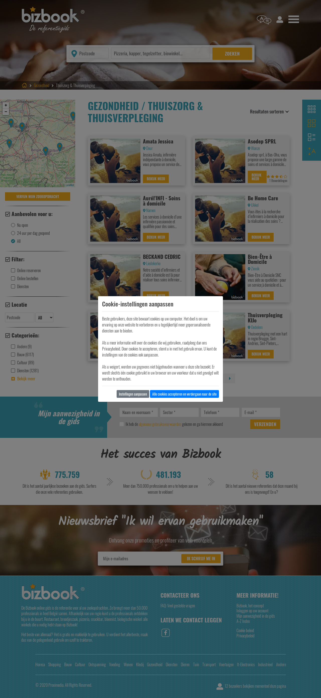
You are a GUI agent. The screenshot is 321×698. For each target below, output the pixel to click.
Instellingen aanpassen (133, 394)
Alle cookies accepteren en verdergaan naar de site (184, 394)
